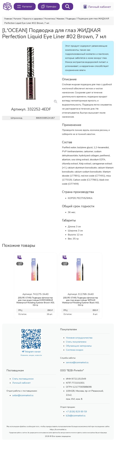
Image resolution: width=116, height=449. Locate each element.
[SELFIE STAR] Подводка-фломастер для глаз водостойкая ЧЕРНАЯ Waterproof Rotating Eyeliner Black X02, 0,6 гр (80, 301)
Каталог (17, 18)
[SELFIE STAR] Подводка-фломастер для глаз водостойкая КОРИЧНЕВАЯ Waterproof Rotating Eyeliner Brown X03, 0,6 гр (35, 301)
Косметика (50, 18)
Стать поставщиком (22, 378)
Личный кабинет (21, 382)
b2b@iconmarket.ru (75, 415)
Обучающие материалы (79, 345)
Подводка (70, 18)
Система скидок (74, 350)
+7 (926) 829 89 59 (76, 411)
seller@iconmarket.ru (22, 395)
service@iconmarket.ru (77, 362)
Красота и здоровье (33, 18)
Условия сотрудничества (79, 337)
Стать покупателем (76, 341)
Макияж (60, 18)
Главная (8, 18)
